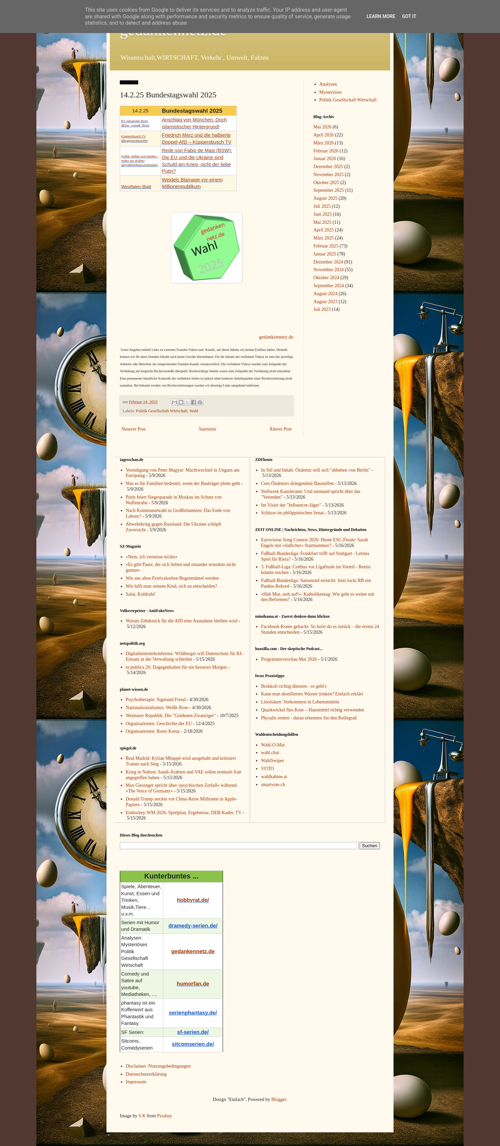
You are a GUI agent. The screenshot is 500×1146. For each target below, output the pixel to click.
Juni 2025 (322, 214)
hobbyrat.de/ (193, 900)
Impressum (136, 1081)
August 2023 (325, 301)
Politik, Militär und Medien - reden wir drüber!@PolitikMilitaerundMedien (140, 161)
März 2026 (323, 142)
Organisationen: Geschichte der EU (159, 723)
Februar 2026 (325, 150)
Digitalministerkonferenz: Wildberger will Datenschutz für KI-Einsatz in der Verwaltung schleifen (184, 656)
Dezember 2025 (328, 166)
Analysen (328, 84)
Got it (409, 16)
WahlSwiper (272, 760)
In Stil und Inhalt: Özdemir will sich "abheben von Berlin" (315, 470)
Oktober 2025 (326, 182)
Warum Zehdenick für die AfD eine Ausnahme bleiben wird (182, 620)
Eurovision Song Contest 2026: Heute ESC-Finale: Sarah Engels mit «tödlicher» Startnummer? (314, 542)
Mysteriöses (330, 92)
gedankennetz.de (276, 337)
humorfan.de (193, 984)
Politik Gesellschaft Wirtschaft (162, 411)
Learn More (380, 16)
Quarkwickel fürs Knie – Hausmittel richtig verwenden (312, 709)
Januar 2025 (324, 253)
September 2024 (328, 285)
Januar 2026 (324, 158)
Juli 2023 (322, 309)
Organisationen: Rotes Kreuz (153, 731)
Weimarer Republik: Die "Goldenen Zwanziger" (171, 715)
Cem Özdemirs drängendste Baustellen (297, 483)
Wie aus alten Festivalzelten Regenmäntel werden (172, 578)
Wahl (194, 411)
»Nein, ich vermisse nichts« (152, 556)
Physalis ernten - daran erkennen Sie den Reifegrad (309, 717)
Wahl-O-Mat (273, 744)
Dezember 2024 (328, 261)
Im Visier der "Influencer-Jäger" (291, 505)
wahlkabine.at (274, 776)
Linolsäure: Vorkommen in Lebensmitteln (300, 701)
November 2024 (328, 269)
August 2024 (325, 293)
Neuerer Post (133, 429)
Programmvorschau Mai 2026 (289, 659)
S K (142, 1115)
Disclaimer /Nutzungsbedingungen (158, 1066)
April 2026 (323, 134)
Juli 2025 (322, 206)
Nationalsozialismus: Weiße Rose (157, 707)
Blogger (278, 1099)
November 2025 (328, 174)
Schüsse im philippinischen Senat (292, 512)
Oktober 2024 (326, 277)
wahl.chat (270, 752)
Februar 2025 (325, 245)
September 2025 (328, 190)
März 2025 (323, 237)
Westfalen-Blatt (136, 186)
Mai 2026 (322, 126)
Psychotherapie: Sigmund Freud (156, 699)
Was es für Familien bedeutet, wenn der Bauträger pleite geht (183, 483)
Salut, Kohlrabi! (141, 594)
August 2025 (325, 198)
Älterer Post (280, 429)
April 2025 (323, 229)
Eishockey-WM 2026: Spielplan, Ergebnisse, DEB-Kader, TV (184, 812)
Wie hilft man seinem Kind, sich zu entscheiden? (171, 586)
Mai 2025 (322, 222)
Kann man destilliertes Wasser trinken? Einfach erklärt (312, 693)
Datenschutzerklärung (146, 1074)
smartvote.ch (273, 784)
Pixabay (164, 1115)
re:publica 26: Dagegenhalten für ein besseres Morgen (176, 667)
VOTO (267, 768)
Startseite (207, 429)
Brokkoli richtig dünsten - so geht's (294, 686)
